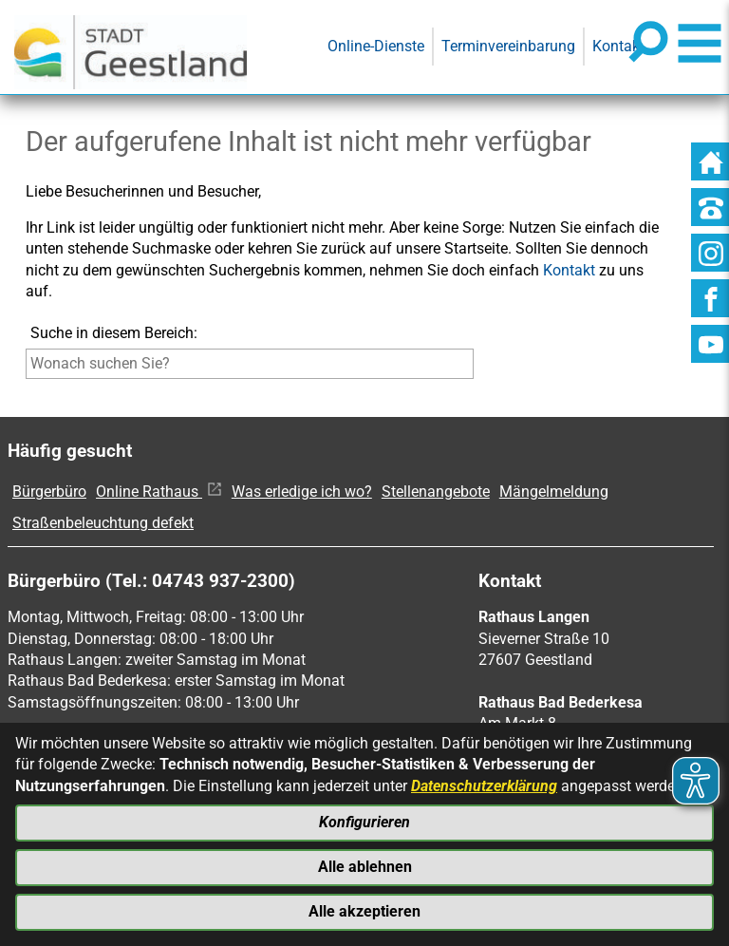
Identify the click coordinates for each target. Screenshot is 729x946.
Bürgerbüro (49, 491)
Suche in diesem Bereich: (113, 333)
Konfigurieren (364, 822)
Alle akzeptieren (364, 911)
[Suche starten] (477, 368)
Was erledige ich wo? (302, 491)
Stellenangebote (436, 491)
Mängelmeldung (553, 491)
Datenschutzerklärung (484, 785)
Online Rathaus (159, 491)
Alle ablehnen (365, 867)
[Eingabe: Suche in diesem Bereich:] (250, 364)
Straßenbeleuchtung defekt (103, 523)
